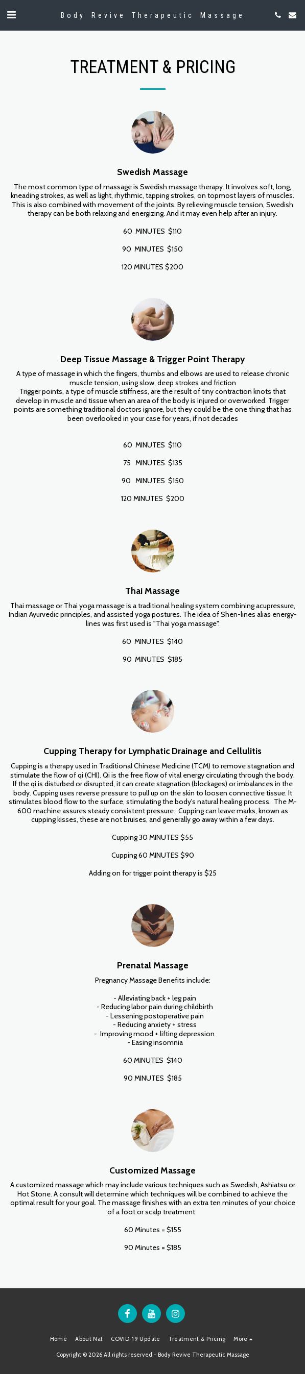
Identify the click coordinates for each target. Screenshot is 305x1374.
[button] (11, 14)
